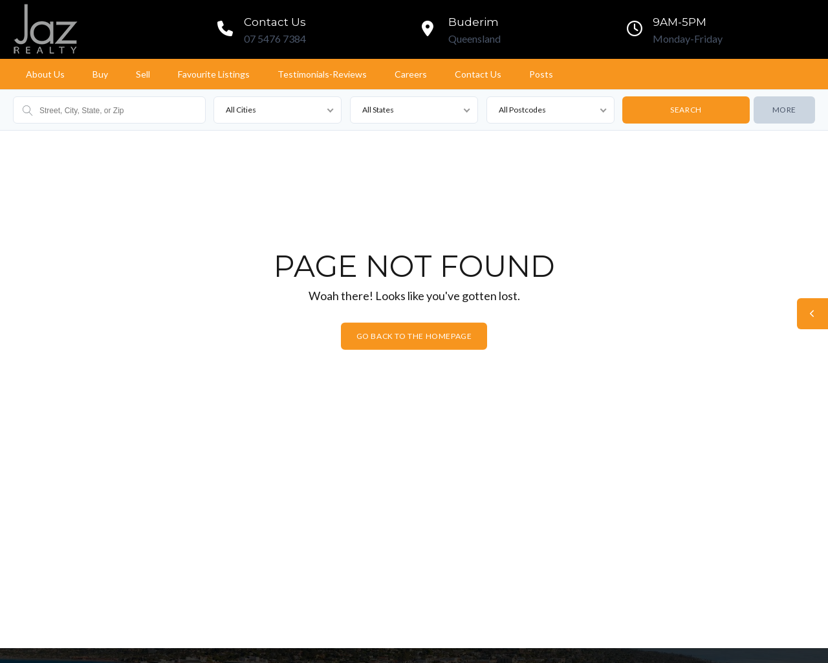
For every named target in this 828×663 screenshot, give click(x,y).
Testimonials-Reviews (322, 74)
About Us (45, 74)
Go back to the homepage (414, 336)
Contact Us (478, 74)
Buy (100, 74)
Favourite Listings (214, 74)
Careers (411, 74)
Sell (143, 74)
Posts (541, 74)
